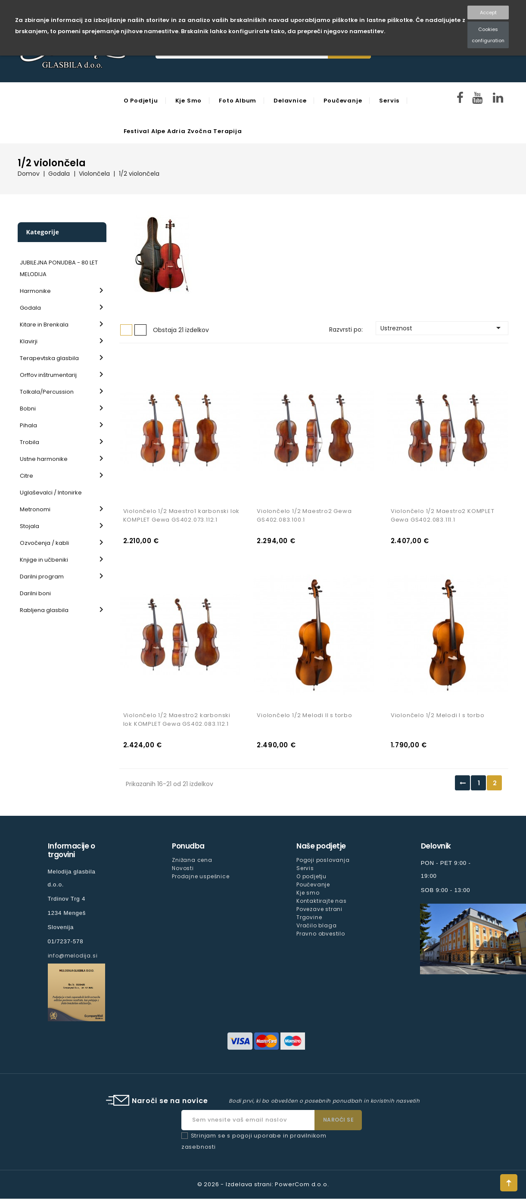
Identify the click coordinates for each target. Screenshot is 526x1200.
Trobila (29, 442)
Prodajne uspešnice (200, 877)
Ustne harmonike (44, 459)
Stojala (29, 526)
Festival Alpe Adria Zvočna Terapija (183, 131)
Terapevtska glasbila (49, 358)
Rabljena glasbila (44, 610)
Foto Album (237, 100)
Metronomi (35, 509)
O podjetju (141, 100)
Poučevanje (343, 100)
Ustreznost (442, 328)
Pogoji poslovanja (323, 861)
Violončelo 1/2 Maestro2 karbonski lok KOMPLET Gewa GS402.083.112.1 (176, 720)
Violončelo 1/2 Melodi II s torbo (304, 716)
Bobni (28, 408)
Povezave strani (319, 910)
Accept (488, 12)
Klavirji (28, 341)
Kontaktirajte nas (321, 902)
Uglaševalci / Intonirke (51, 492)
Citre (26, 476)
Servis (389, 100)
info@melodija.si (73, 957)
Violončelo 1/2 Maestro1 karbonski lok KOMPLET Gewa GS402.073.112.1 (181, 516)
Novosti (183, 869)
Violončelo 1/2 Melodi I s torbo (438, 716)
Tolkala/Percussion (47, 392)
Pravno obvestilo (320, 935)
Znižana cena (192, 861)
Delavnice (290, 100)
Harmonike (35, 291)
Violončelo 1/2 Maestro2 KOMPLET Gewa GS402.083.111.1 (443, 516)
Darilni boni (35, 593)
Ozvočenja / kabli (44, 543)
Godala (30, 308)
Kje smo (188, 100)
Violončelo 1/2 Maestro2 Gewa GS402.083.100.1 (304, 516)
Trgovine (309, 919)
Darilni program (42, 576)
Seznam (140, 330)
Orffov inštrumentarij (48, 375)
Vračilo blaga (316, 927)
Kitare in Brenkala (44, 324)
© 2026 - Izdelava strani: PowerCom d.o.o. (263, 1185)
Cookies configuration (488, 35)
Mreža (126, 330)
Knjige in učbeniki (44, 560)
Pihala (28, 425)
